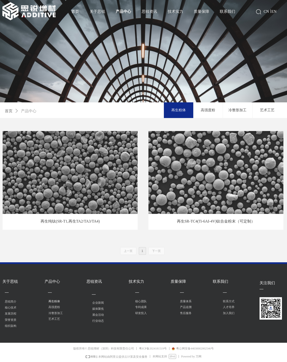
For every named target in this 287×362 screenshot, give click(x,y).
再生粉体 (178, 110)
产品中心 (28, 111)
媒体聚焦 (98, 308)
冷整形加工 (237, 110)
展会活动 (98, 314)
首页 (9, 111)
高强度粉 (208, 110)
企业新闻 (98, 302)
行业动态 (98, 321)
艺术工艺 (267, 110)
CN (266, 11)
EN (273, 11)
